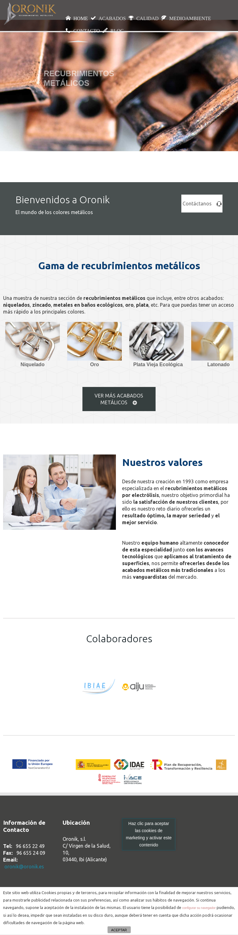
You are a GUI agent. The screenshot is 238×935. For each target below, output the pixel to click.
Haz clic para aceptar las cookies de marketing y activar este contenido (149, 834)
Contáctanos (202, 203)
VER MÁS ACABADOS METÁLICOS (119, 399)
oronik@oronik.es (24, 866)
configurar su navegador (199, 908)
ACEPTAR (119, 930)
